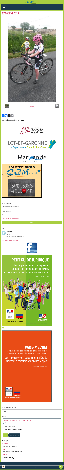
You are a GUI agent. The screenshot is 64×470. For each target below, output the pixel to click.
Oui (5, 423)
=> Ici (4, 411)
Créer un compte (5, 218)
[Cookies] (3, 466)
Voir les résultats (14, 435)
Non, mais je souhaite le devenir (13, 429)
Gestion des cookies (32, 467)
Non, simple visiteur (10, 426)
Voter (5, 435)
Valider (32, 222)
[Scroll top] (61, 467)
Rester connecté (8, 215)
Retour (32, 106)
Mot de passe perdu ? (14, 218)
